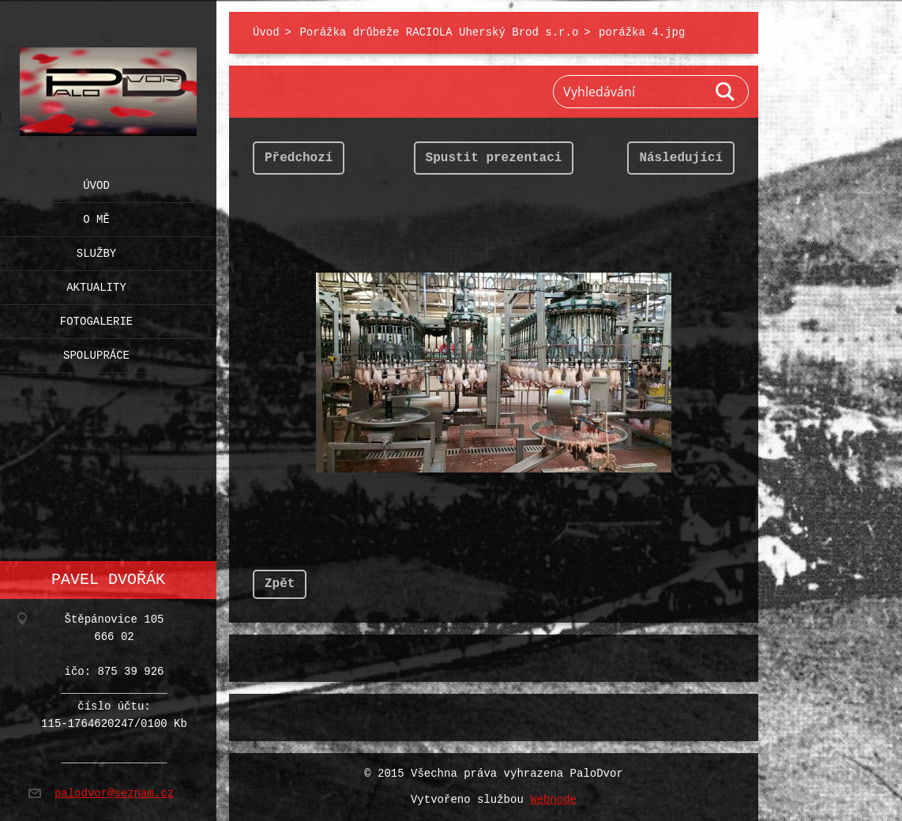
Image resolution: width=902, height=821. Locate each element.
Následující (681, 158)
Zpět (280, 584)
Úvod (96, 182)
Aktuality (96, 284)
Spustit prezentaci (494, 158)
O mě (96, 216)
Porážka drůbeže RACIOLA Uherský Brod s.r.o (438, 32)
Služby (96, 250)
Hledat (726, 92)
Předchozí (299, 158)
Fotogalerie (96, 318)
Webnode (553, 800)
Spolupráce (96, 352)
